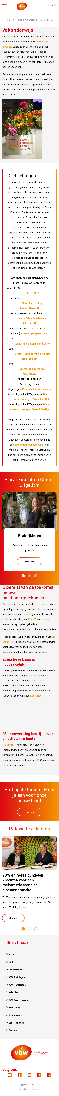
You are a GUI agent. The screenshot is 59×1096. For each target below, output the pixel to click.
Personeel (32, 19)
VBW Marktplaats (17, 984)
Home (9, 19)
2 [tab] (29, 575)
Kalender (13, 992)
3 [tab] (35, 575)
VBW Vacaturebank (18, 999)
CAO (11, 962)
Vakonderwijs (15, 1015)
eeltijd (46, 409)
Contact (13, 1030)
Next (54, 575)
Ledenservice (15, 969)
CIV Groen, (8, 744)
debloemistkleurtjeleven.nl (28, 444)
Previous (3, 575)
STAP (11, 954)
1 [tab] (23, 575)
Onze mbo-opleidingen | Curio (33, 343)
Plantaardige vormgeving (36, 389)
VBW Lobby (14, 1007)
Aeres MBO (32, 293)
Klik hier (29, 812)
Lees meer (29, 561)
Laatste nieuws (16, 1022)
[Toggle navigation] (4, 6)
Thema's (19, 19)
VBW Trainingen (17, 977)
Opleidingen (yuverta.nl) (34, 333)
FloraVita (33, 619)
